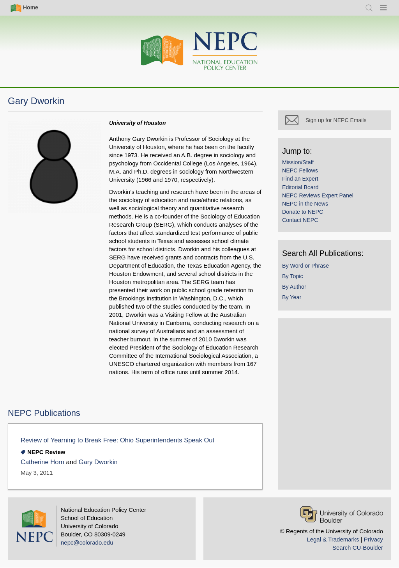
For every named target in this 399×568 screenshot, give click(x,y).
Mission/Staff (298, 162)
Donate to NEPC (302, 212)
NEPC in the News (305, 204)
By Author (294, 287)
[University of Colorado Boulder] (341, 514)
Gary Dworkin (98, 462)
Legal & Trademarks (333, 539)
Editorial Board (300, 187)
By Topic (292, 276)
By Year (291, 297)
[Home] (199, 51)
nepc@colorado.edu (87, 542)
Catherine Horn (42, 462)
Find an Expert (300, 179)
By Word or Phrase (305, 266)
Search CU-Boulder (357, 547)
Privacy (373, 539)
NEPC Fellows (300, 170)
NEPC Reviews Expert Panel (317, 195)
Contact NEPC (300, 220)
